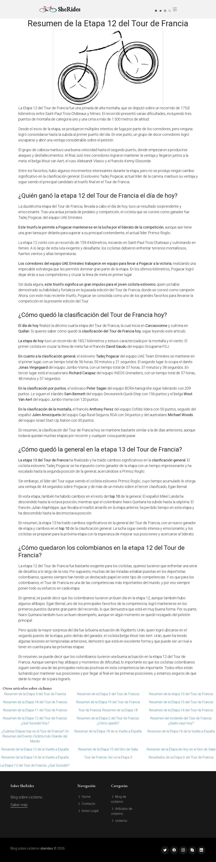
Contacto (86, 804)
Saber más (19, 805)
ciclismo (119, 821)
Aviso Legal (88, 811)
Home (84, 797)
